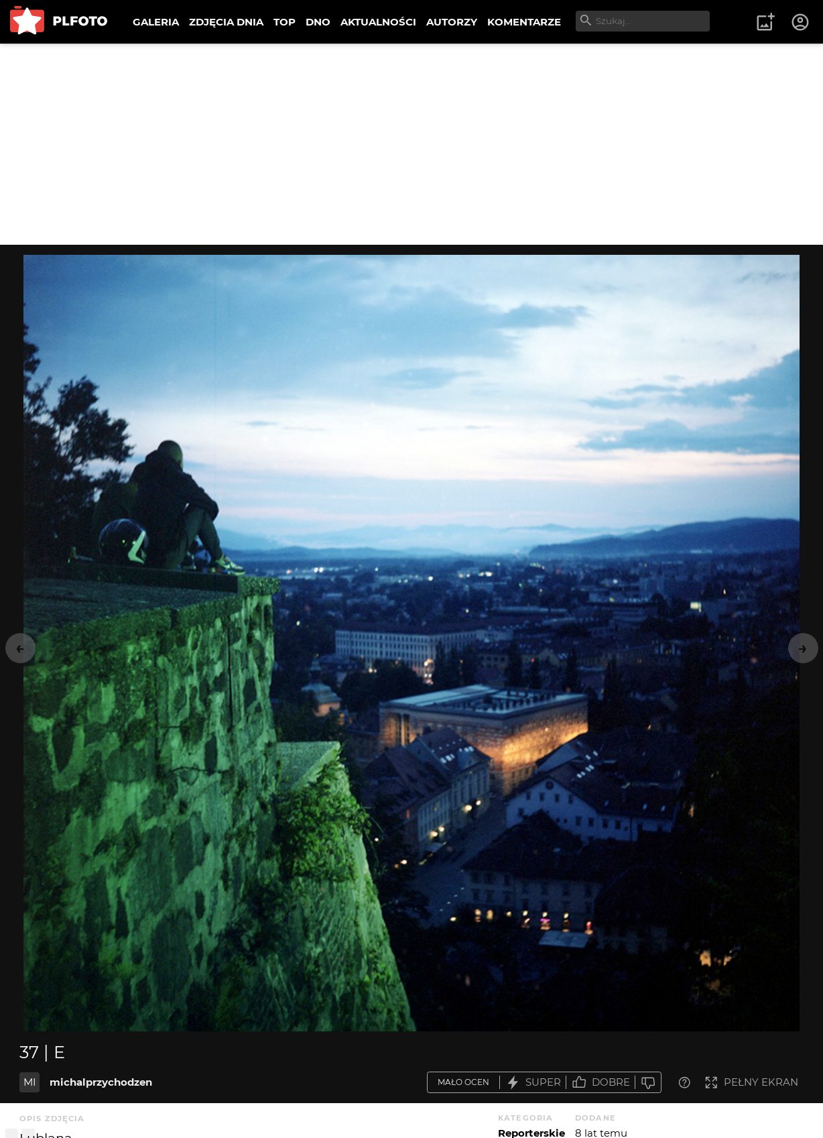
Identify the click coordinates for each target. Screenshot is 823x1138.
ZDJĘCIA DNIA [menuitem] (226, 21)
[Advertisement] (411, 144)
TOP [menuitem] (284, 21)
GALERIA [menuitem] (156, 21)
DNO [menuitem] (318, 21)
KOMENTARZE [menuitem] (524, 21)
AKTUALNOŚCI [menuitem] (378, 21)
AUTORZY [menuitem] (451, 21)
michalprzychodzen (101, 1082)
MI (29, 1082)
